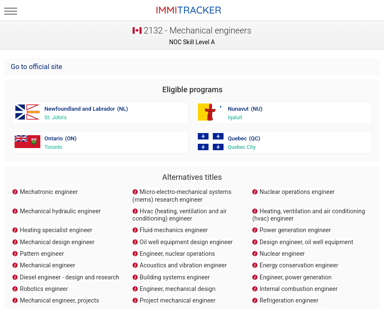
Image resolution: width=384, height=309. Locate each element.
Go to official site (36, 67)
